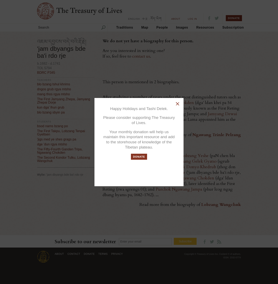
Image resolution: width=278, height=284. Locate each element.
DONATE (139, 156)
